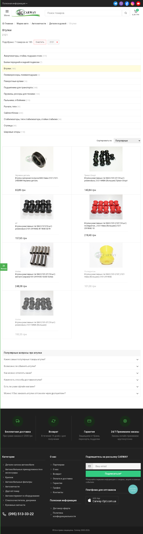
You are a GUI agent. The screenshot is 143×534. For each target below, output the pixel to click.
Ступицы (10, 125)
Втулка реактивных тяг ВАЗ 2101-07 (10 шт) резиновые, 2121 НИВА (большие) (35, 323)
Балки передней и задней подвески (23, 62)
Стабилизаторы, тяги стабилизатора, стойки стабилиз (33, 119)
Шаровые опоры (14, 132)
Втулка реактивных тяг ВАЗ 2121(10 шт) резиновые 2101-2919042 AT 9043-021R (33, 227)
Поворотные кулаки (15, 81)
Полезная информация (13, 3)
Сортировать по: (104, 140)
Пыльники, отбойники (17, 100)
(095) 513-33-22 (18, 514)
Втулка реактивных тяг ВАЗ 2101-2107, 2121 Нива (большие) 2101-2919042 (104, 275)
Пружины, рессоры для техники (22, 94)
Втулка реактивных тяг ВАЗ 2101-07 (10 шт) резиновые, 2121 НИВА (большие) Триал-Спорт (106, 179)
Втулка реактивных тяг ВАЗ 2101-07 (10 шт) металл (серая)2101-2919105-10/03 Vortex (35, 275)
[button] (102, 500)
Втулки (10, 68)
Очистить (40, 42)
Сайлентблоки (13, 113)
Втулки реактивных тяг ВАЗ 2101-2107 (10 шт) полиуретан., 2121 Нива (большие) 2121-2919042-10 (105, 225)
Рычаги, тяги (12, 106)
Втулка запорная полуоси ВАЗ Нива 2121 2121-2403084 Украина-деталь (36, 179)
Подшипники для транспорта (21, 87)
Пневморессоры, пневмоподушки (22, 75)
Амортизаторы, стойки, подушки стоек (25, 56)
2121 (52, 42)
